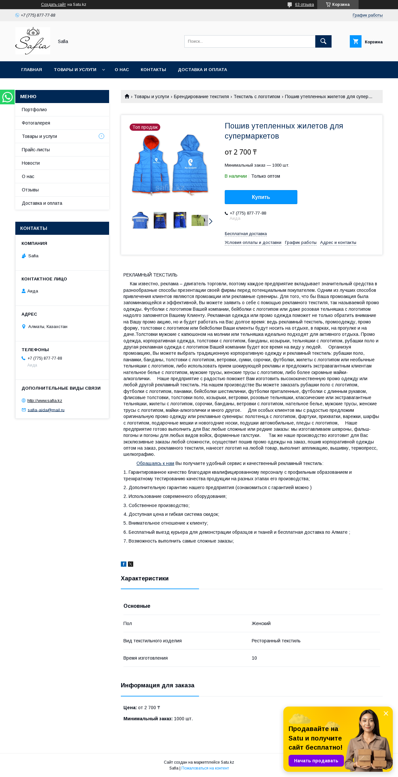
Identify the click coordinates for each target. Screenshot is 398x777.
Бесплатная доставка (246, 233)
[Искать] (323, 41)
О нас (122, 69)
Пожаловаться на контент (205, 768)
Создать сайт (53, 4)
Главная (31, 69)
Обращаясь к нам (155, 463)
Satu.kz (227, 762)
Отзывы (30, 189)
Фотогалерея (36, 123)
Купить (261, 197)
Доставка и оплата (202, 69)
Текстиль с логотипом (257, 96)
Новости (31, 163)
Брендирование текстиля (201, 96)
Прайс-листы (36, 149)
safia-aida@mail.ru (46, 409)
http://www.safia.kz (44, 400)
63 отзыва (304, 4)
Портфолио (34, 109)
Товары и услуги (75, 69)
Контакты (153, 69)
